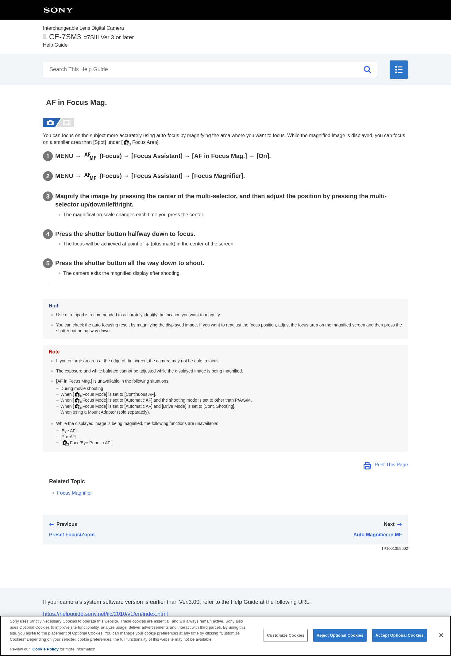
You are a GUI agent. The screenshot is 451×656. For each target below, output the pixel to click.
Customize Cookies (285, 641)
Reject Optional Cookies (340, 641)
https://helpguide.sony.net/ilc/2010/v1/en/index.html (105, 614)
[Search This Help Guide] (210, 69)
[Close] (441, 640)
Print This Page (391, 464)
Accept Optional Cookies (400, 641)
